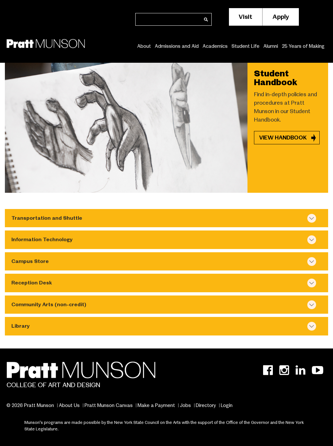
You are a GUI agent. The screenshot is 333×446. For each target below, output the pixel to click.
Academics (215, 46)
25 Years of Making (303, 46)
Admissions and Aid (177, 46)
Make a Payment (156, 405)
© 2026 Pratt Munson (30, 405)
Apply (281, 16)
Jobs (185, 405)
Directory (206, 405)
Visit (245, 16)
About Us (69, 405)
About (144, 46)
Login (227, 405)
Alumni (270, 46)
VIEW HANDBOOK (283, 138)
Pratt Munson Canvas (109, 405)
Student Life (246, 46)
